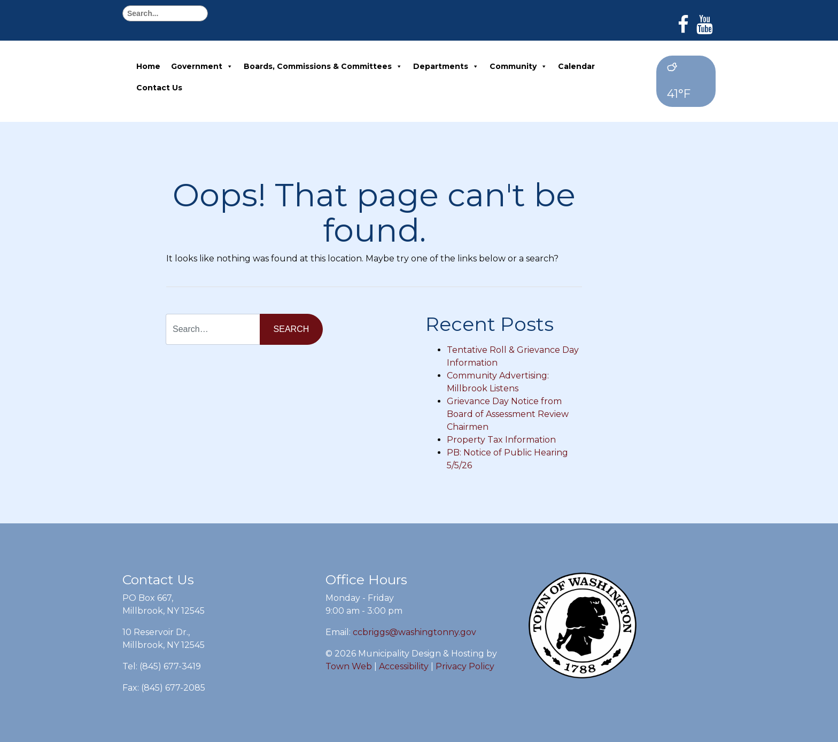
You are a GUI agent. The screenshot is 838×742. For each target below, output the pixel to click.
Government (202, 66)
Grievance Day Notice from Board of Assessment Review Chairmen (508, 414)
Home (148, 66)
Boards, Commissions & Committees (323, 66)
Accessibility (404, 666)
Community (518, 66)
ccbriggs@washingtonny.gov (414, 632)
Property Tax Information (501, 440)
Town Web (348, 666)
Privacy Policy (465, 666)
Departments (446, 66)
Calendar (576, 66)
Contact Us (159, 87)
